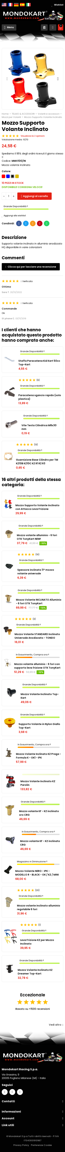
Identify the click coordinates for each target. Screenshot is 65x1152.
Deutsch (16, 4)
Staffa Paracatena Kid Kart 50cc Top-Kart (39, 362)
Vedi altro (56, 1024)
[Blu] (8, 176)
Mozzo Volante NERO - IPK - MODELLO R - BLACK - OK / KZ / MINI (37, 872)
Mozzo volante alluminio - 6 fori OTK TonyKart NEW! (37, 537)
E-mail (32, 223)
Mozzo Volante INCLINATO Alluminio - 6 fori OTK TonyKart (38, 601)
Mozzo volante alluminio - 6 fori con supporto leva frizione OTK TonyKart (37, 665)
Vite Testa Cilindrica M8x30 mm (39, 427)
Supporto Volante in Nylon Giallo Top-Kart (39, 725)
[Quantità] (9, 196)
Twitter (26, 223)
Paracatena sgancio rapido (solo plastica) (39, 397)
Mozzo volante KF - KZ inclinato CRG (40, 842)
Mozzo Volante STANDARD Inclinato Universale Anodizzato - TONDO (37, 636)
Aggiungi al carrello (35, 196)
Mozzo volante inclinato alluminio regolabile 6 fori (38, 907)
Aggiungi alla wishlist (14, 215)
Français (10, 4)
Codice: (6, 161)
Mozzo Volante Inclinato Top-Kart (40, 696)
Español (22, 4)
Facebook (19, 223)
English (4, 4)
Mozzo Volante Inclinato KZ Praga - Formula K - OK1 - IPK (38, 755)
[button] (7, 78)
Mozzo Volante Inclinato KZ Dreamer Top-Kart (35, 971)
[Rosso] (3, 176)
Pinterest (39, 223)
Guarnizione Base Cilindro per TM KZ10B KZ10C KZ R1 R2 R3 (37, 461)
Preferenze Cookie (41, 1145)
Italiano (28, 4)
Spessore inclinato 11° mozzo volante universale (35, 571)
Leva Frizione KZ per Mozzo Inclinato (37, 941)
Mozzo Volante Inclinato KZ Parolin (37, 783)
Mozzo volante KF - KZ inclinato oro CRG (39, 813)
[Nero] (12, 176)
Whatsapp (46, 223)
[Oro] (17, 176)
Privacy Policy (21, 1145)
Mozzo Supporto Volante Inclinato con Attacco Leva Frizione (37, 507)
